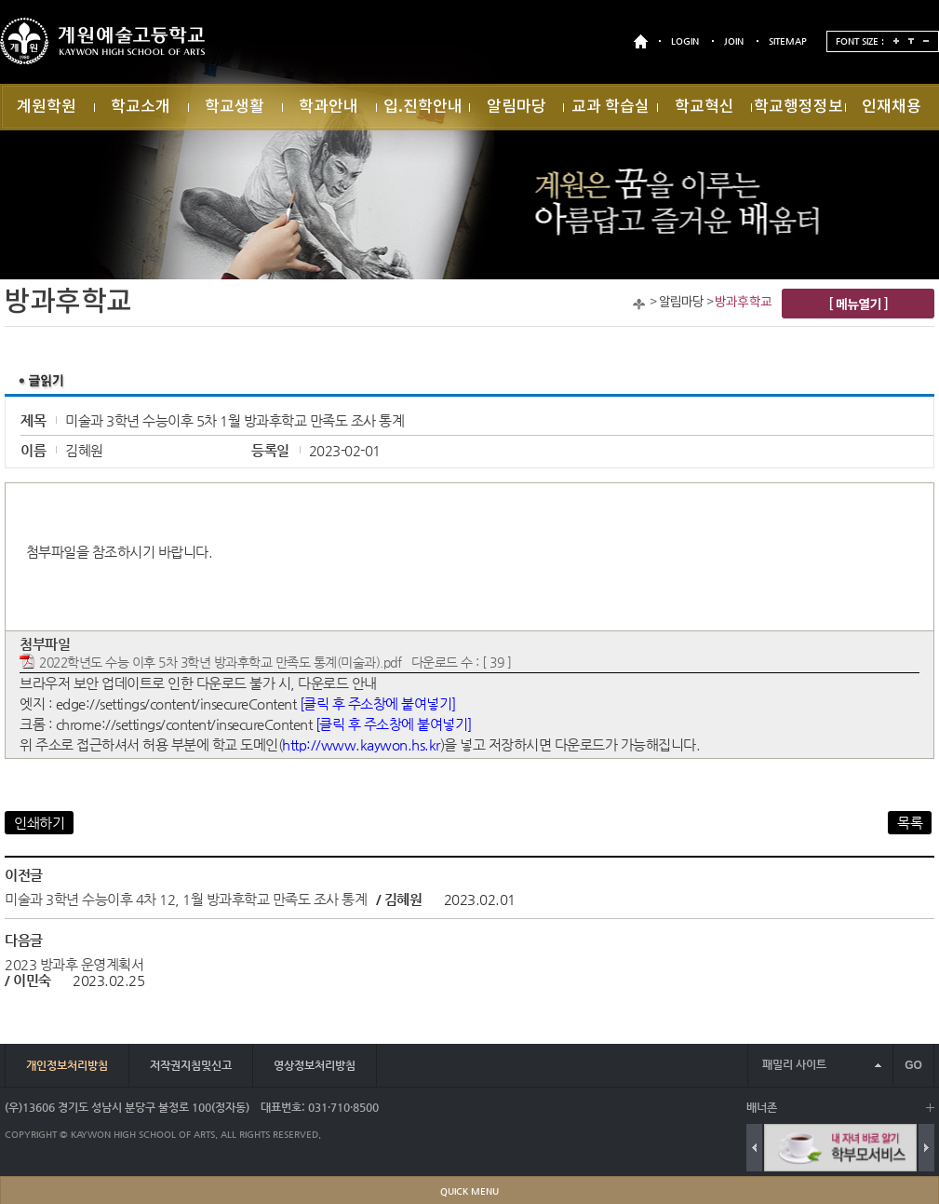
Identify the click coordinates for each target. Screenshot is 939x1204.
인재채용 (891, 107)
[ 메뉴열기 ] (858, 303)
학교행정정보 (798, 107)
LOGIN (685, 41)
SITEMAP (788, 41)
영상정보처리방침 (314, 1065)
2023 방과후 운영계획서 (74, 964)
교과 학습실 (610, 107)
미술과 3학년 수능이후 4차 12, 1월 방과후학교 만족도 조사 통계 (186, 899)
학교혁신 (704, 107)
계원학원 (46, 107)
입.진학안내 (423, 107)
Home (639, 304)
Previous (754, 1147)
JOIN (734, 41)
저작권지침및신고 (191, 1065)
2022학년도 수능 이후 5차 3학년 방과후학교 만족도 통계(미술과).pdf (220, 663)
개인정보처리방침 (67, 1065)
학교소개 (140, 107)
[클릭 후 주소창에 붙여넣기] (378, 703)
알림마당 (516, 107)
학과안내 (328, 107)
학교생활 (234, 107)
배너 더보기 (930, 1107)
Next (926, 1147)
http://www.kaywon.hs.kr (361, 744)
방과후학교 (743, 302)
